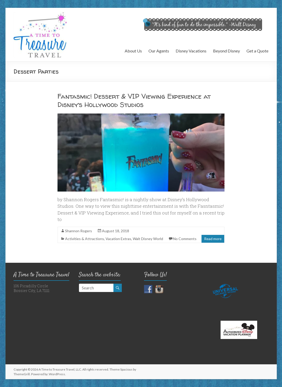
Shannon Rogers (78, 231)
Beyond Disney (226, 50)
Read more (213, 238)
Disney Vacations (191, 50)
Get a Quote (257, 50)
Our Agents (158, 50)
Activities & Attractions (84, 238)
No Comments (185, 238)
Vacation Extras (118, 238)
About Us (133, 50)
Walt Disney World (148, 238)
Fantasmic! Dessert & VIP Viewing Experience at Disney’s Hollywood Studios (134, 100)
